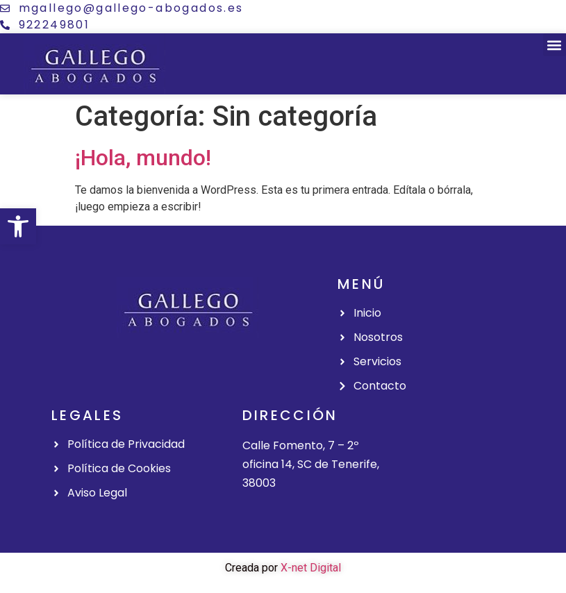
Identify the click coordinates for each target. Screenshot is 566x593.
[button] (18, 226)
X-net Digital (311, 567)
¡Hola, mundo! (143, 157)
